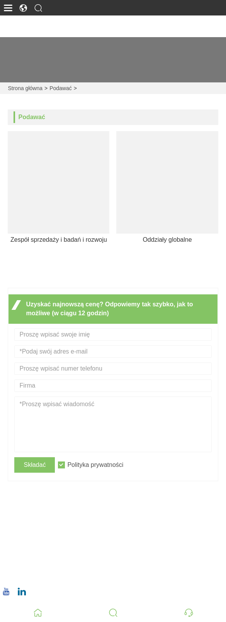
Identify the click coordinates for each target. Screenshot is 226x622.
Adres (32, 507)
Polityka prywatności (95, 464)
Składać (35, 464)
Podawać (60, 88)
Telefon (36, 565)
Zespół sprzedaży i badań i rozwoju (58, 239)
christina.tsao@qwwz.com (54, 550)
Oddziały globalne (167, 239)
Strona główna (25, 88)
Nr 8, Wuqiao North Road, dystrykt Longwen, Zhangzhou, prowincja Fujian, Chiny (121, 521)
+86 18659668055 (43, 574)
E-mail (31, 541)
